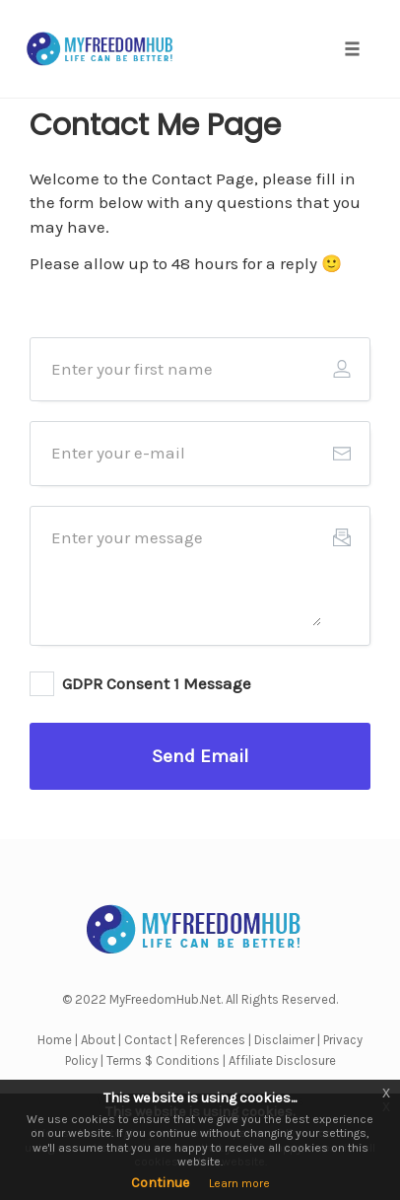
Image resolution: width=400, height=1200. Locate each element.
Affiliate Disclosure (282, 1060)
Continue (160, 1182)
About (98, 1039)
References (212, 1039)
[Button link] (200, 756)
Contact (147, 1039)
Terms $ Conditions (163, 1060)
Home (54, 1039)
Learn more (239, 1183)
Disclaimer (284, 1039)
